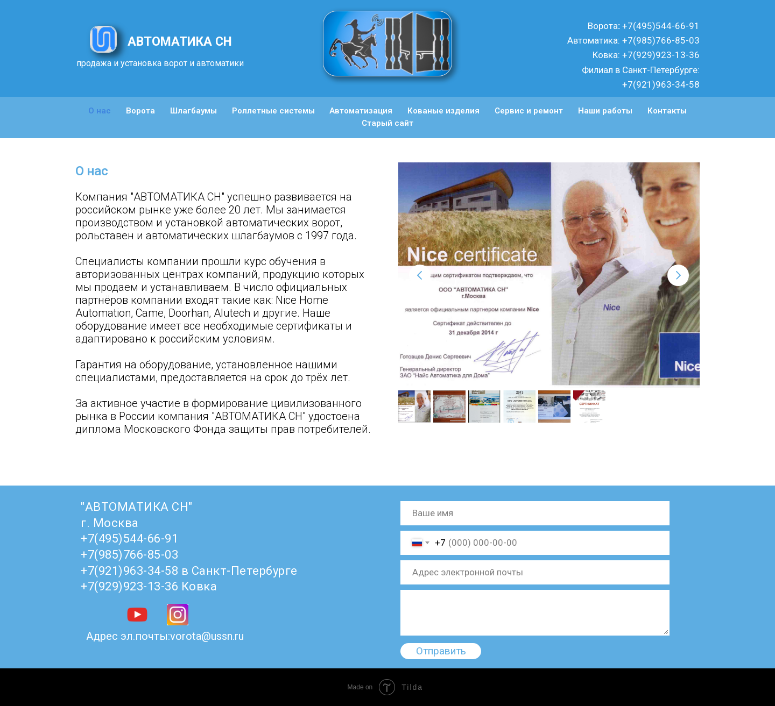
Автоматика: (593, 40)
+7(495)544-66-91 (660, 25)
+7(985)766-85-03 (660, 40)
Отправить (441, 651)
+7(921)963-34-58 (661, 84)
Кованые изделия (443, 111)
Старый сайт (387, 123)
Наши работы (605, 111)
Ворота (140, 111)
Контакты (667, 111)
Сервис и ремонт (529, 111)
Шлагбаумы (193, 111)
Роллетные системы (273, 111)
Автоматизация (360, 111)
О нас (99, 111)
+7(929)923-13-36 (660, 54)
